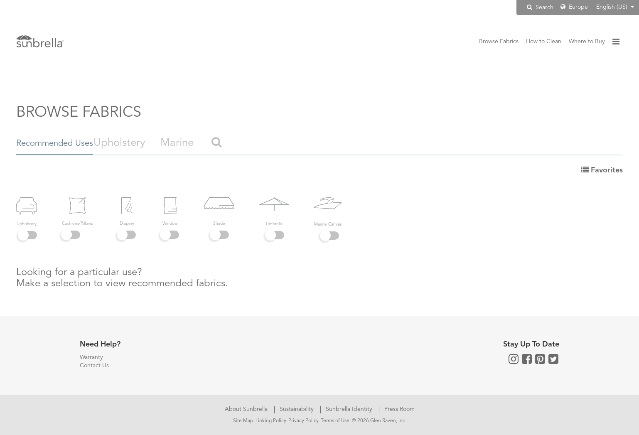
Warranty (91, 357)
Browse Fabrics (499, 41)
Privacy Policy (303, 420)
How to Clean (543, 41)
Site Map (243, 420)
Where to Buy (587, 41)
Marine (212, 143)
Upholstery (155, 143)
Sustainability (297, 409)
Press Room (399, 409)
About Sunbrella (247, 409)
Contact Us (94, 366)
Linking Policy (271, 420)
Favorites (602, 170)
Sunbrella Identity (350, 409)
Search (540, 7)
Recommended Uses (65, 143)
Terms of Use (335, 420)
